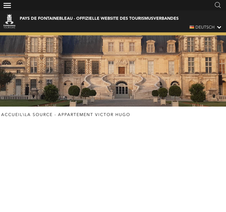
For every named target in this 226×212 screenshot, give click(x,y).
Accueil (12, 115)
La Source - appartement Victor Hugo (77, 115)
